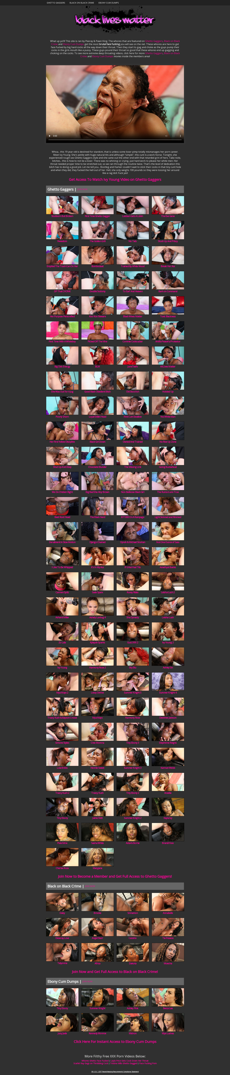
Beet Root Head (62, 517)
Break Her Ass (168, 266)
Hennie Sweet (97, 767)
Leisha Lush (168, 617)
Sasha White (97, 843)
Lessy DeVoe (97, 692)
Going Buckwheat (168, 467)
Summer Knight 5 (132, 692)
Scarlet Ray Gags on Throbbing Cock (90, 1063)
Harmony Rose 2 (97, 667)
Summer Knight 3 (132, 767)
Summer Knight (97, 1008)
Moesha (168, 963)
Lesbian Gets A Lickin (132, 216)
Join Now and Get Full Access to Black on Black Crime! (115, 971)
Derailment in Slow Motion (62, 542)
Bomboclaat (97, 266)
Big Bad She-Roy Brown (97, 492)
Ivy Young (62, 667)
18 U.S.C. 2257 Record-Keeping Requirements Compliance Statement (115, 1072)
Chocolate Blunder (97, 467)
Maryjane (97, 868)
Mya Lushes (168, 1033)
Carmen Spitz (62, 592)
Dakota (132, 963)
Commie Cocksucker (132, 341)
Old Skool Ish (132, 391)
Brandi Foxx (168, 843)
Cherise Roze (62, 868)
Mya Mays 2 (62, 692)
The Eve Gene (168, 216)
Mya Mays (97, 717)
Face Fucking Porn (148, 1063)
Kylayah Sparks (97, 642)
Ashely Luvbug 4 (97, 617)
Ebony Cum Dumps (108, 2)
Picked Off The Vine (97, 341)
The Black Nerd (97, 517)
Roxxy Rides (132, 592)
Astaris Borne (132, 843)
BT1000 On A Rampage (132, 517)
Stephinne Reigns (167, 742)
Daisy (62, 913)
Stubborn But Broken (62, 216)
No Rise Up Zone (167, 441)
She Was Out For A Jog (62, 391)
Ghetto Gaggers (56, 2)
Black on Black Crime (82, 2)
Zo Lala (62, 642)
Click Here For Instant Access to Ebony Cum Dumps (115, 1041)
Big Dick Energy (62, 366)
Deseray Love (62, 938)
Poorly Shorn (62, 416)
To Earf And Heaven (133, 291)
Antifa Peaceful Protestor (167, 341)
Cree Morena (97, 742)
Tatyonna (62, 963)
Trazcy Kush (97, 793)
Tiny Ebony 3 (132, 742)
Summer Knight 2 (132, 818)
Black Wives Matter (132, 316)
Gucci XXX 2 (132, 642)
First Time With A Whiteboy (62, 341)
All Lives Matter (167, 366)
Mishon (132, 1033)
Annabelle (168, 913)
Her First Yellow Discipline (62, 441)
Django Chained (97, 542)
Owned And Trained (132, 441)
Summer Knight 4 (167, 692)
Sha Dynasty (132, 617)
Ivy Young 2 (168, 642)
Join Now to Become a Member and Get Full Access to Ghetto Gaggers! (115, 876)
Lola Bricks (62, 767)
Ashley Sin (168, 667)
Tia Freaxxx (167, 938)
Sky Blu (132, 667)
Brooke (97, 913)
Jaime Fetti (97, 818)
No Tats (132, 241)
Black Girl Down (97, 441)
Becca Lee (168, 1008)
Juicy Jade (62, 1033)
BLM (97, 366)
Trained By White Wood (132, 266)
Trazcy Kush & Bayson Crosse (62, 717)
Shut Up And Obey (62, 467)
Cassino (132, 938)
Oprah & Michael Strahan (132, 542)
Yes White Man (167, 416)
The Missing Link (132, 467)
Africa (97, 963)
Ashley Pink (132, 1008)
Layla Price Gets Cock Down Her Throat (129, 1060)
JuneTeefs (132, 366)
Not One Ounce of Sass (167, 542)
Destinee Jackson (167, 717)
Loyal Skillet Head (97, 416)
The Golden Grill (97, 241)
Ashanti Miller (62, 617)
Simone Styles (62, 742)
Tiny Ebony (62, 818)
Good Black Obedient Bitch (97, 391)
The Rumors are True (168, 492)
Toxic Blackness (168, 316)
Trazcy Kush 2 (62, 793)
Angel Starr (97, 938)
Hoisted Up (167, 391)
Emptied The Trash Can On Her (62, 266)
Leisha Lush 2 (168, 592)
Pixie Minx (62, 843)
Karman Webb (168, 767)
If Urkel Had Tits (133, 567)
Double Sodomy (97, 291)
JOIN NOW (82, 189)
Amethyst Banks (168, 567)
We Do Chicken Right (62, 492)
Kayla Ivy (168, 818)
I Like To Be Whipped (62, 567)
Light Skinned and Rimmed (168, 517)
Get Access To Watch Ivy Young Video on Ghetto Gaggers (115, 179)
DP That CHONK (62, 291)
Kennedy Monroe (97, 1033)
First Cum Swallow (132, 416)
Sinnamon (132, 913)
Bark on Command (167, 291)
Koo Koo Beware (97, 316)
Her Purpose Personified (62, 316)
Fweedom (62, 241)
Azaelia (167, 793)
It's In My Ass (97, 567)
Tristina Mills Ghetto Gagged (123, 1063)
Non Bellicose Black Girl (132, 492)
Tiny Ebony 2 (132, 793)
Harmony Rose (132, 717)
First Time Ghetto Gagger (97, 216)
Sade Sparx (97, 592)
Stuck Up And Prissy (168, 241)
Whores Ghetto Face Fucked (95, 1060)
